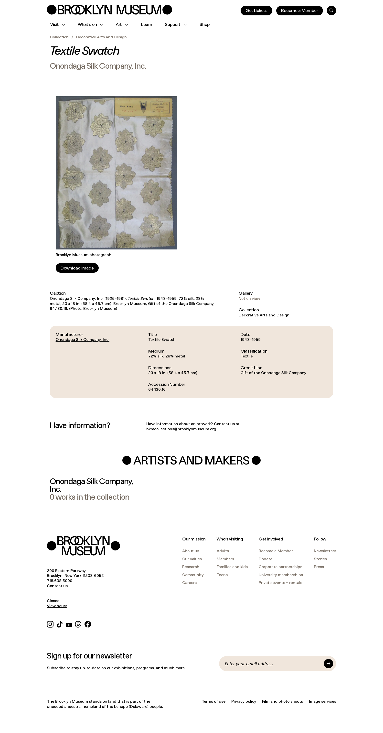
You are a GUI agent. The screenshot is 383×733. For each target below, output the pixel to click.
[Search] (331, 10)
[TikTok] (59, 623)
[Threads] (78, 623)
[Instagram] (50, 623)
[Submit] (328, 663)
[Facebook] (88, 623)
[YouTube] (69, 623)
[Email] (273, 663)
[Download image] (77, 268)
